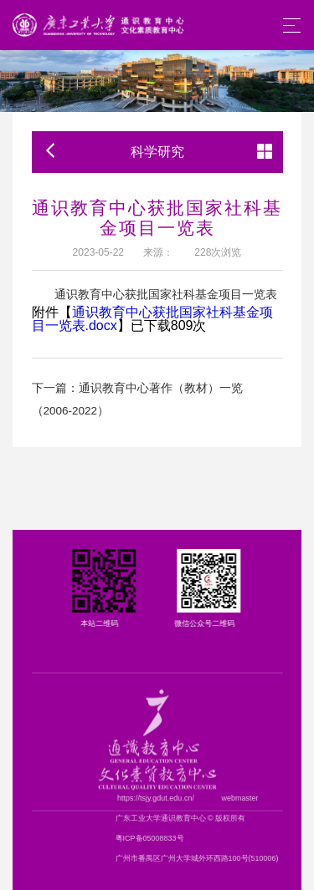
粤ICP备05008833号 (205, 838)
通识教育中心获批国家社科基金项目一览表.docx (152, 319)
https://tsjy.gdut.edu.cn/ (211, 798)
